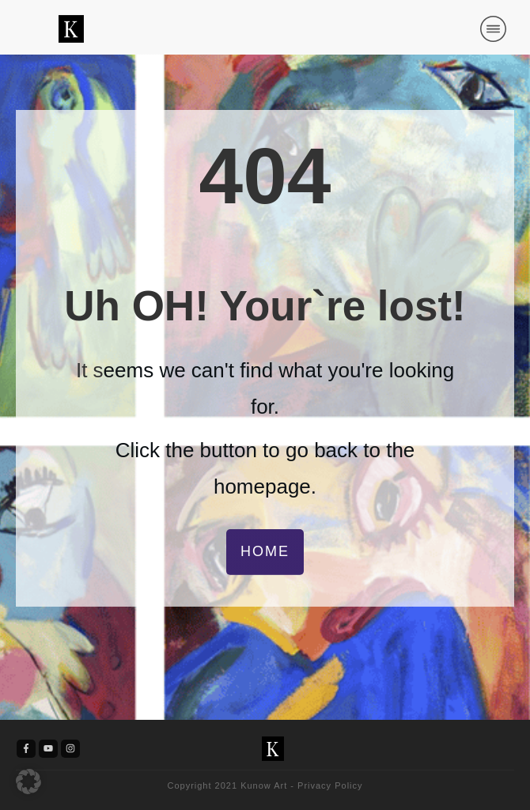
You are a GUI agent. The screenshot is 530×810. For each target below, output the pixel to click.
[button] (28, 781)
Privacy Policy (329, 785)
